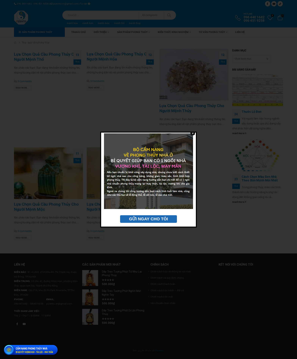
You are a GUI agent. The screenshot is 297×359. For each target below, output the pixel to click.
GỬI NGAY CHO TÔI (148, 219)
